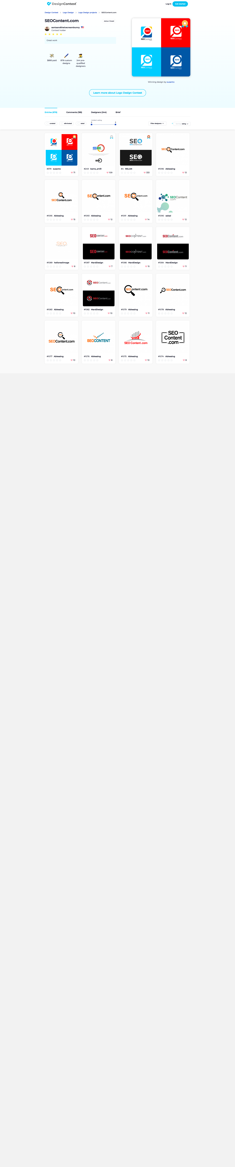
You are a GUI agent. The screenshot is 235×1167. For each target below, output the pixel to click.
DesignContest (62, 4)
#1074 (161, 356)
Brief (118, 112)
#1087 (87, 263)
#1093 (87, 216)
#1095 (50, 216)
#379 (49, 169)
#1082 (87, 309)
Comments (74, 112)
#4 (122, 169)
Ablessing (170, 169)
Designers (99, 112)
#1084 (161, 263)
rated (82, 123)
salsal (168, 216)
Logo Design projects (87, 12)
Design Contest (51, 12)
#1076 (87, 356)
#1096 (161, 169)
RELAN (128, 169)
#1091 (124, 216)
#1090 (161, 216)
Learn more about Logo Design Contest (117, 92)
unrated (52, 123)
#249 (86, 169)
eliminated (68, 123)
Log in (168, 4)
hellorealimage (61, 263)
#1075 (124, 356)
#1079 (124, 309)
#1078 (161, 309)
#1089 (50, 263)
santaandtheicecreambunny (65, 28)
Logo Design (68, 12)
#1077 (50, 356)
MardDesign (97, 263)
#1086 (124, 263)
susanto (170, 82)
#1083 (50, 309)
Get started (180, 4)
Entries (51, 112)
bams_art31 (95, 169)
